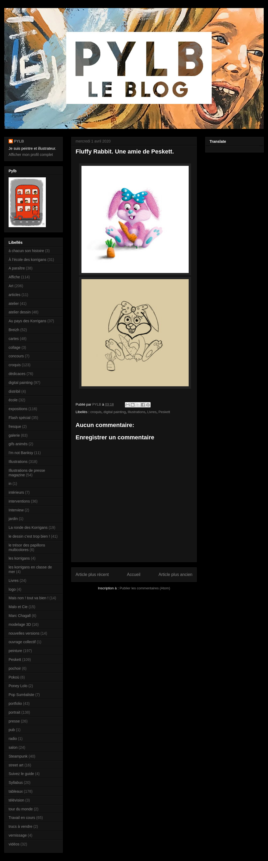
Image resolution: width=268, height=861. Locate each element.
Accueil (133, 574)
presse (14, 721)
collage (14, 347)
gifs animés (18, 444)
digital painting (114, 412)
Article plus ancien (175, 574)
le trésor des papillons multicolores (27, 547)
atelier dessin (20, 312)
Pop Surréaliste (21, 694)
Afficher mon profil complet (31, 154)
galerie (14, 435)
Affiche (14, 277)
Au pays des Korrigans (27, 321)
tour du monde (21, 809)
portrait (14, 712)
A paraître (17, 268)
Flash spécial (20, 417)
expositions (18, 409)
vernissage (18, 835)
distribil (14, 391)
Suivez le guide (21, 774)
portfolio (15, 703)
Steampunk (18, 756)
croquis (96, 412)
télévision (16, 800)
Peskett (164, 412)
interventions (19, 501)
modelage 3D (20, 624)
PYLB (19, 141)
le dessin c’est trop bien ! (29, 536)
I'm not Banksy (21, 453)
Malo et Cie (18, 607)
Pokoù (14, 677)
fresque (15, 426)
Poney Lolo (18, 686)
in (10, 483)
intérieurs (16, 492)
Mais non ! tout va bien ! (29, 598)
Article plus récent (92, 574)
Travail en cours (22, 817)
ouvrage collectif (22, 642)
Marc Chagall (20, 615)
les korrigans (19, 558)
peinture (15, 651)
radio (13, 738)
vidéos (14, 844)
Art (11, 286)
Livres (152, 412)
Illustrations (136, 412)
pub (12, 730)
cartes (14, 338)
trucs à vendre (20, 826)
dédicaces (17, 374)
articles (14, 295)
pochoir (15, 668)
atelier (14, 303)
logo (12, 589)
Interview (16, 510)
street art (16, 765)
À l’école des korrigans (27, 259)
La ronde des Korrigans (28, 527)
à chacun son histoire (26, 251)
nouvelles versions (24, 633)
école (13, 400)
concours (16, 356)
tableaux (16, 791)
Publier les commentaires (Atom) (145, 588)
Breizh (14, 330)
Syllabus (16, 782)
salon (13, 747)
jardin (13, 518)
